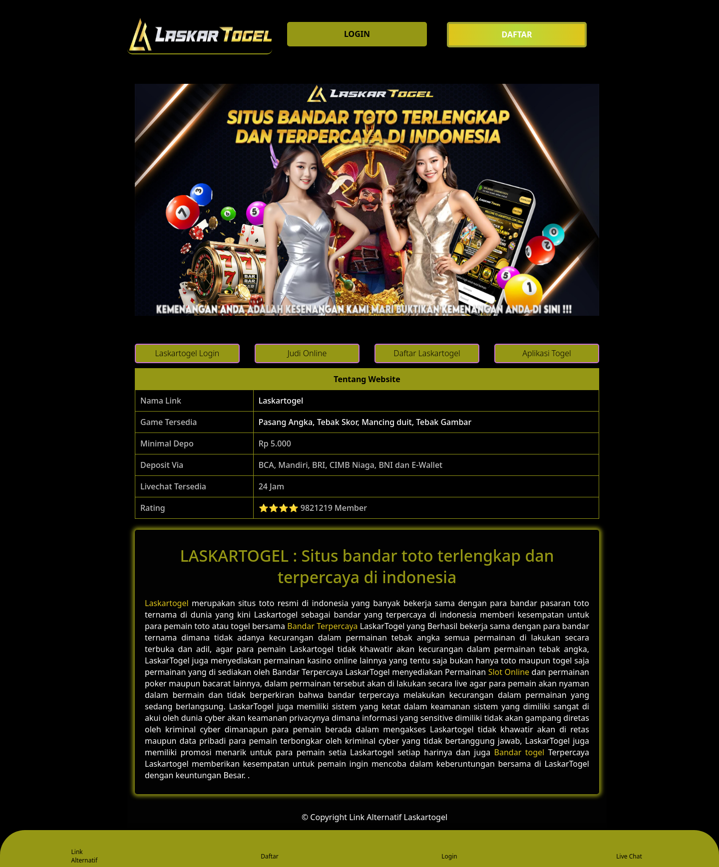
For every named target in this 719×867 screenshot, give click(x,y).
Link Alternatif (84, 849)
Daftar (270, 849)
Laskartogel (281, 400)
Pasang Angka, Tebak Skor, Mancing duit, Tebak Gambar (365, 422)
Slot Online (508, 671)
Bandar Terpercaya (322, 626)
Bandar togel (519, 752)
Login (449, 849)
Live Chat (629, 849)
